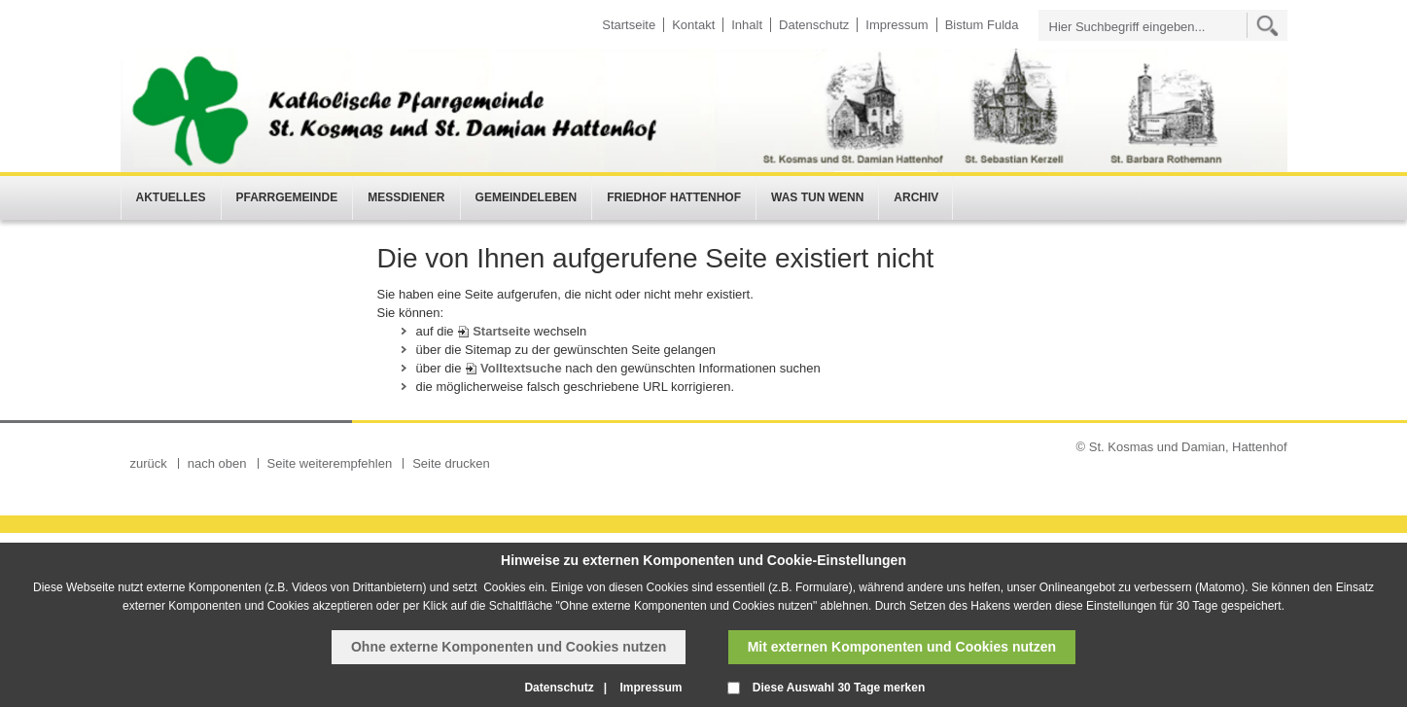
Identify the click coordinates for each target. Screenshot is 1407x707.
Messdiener (406, 197)
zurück (148, 463)
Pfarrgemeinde (287, 197)
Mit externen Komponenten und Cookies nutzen (902, 646)
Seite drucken (451, 463)
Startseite (628, 25)
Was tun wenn (817, 197)
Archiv (916, 197)
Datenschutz (814, 25)
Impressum (896, 25)
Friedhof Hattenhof (674, 197)
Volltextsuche (521, 368)
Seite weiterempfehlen (330, 463)
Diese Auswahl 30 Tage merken (839, 687)
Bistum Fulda (982, 25)
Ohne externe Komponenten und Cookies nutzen (508, 646)
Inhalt (746, 25)
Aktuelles (171, 197)
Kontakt (693, 25)
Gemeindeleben (526, 197)
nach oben (217, 463)
